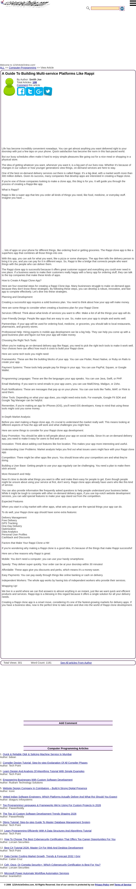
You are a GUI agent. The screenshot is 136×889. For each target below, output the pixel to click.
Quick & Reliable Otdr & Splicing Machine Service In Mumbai (37, 754)
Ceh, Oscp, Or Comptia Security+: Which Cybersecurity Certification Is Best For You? (52, 864)
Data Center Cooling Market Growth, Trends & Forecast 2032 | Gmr (42, 856)
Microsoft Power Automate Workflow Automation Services (36, 873)
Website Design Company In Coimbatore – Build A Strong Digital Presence (45, 788)
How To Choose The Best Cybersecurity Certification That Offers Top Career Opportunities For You (59, 839)
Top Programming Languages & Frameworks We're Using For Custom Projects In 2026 (52, 805)
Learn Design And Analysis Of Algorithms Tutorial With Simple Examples (43, 771)
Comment (22, 85)
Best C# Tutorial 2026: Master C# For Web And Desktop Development (43, 847)
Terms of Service (122, 885)
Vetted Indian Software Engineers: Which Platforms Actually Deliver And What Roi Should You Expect (60, 796)
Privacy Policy (102, 885)
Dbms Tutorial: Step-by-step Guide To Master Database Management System (46, 822)
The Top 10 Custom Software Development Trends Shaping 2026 (39, 813)
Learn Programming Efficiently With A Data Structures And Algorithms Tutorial (47, 830)
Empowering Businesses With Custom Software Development (38, 779)
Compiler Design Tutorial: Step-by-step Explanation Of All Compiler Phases (45, 762)
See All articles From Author (76, 662)
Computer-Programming (22, 67)
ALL (2, 67)
